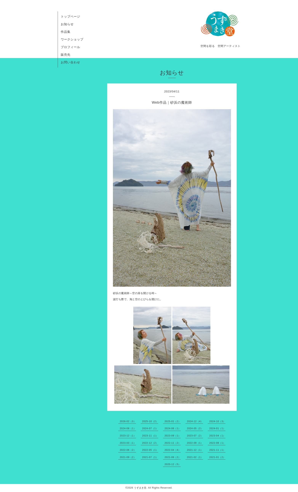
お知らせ (67, 24)
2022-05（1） (150, 450)
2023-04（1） (217, 435)
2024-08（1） (128, 428)
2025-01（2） (173, 421)
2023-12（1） (128, 435)
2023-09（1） (173, 435)
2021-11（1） (217, 450)
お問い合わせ (70, 62)
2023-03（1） (128, 443)
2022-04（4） (173, 450)
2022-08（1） (217, 443)
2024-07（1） (150, 428)
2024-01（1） (217, 428)
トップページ (70, 16)
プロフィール (70, 47)
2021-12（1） (195, 450)
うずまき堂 (140, 487)
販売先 (65, 54)
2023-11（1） (150, 435)
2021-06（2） (173, 457)
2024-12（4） (195, 421)
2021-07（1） (150, 457)
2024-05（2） (195, 428)
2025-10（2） (150, 421)
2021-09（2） (128, 457)
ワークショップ (72, 39)
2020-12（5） (173, 464)
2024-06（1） (173, 428)
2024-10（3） (217, 421)
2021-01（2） (217, 457)
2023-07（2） (195, 435)
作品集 (65, 31)
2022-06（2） (128, 450)
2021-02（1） (195, 457)
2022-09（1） (195, 443)
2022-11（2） (173, 443)
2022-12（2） (150, 443)
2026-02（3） (128, 421)
